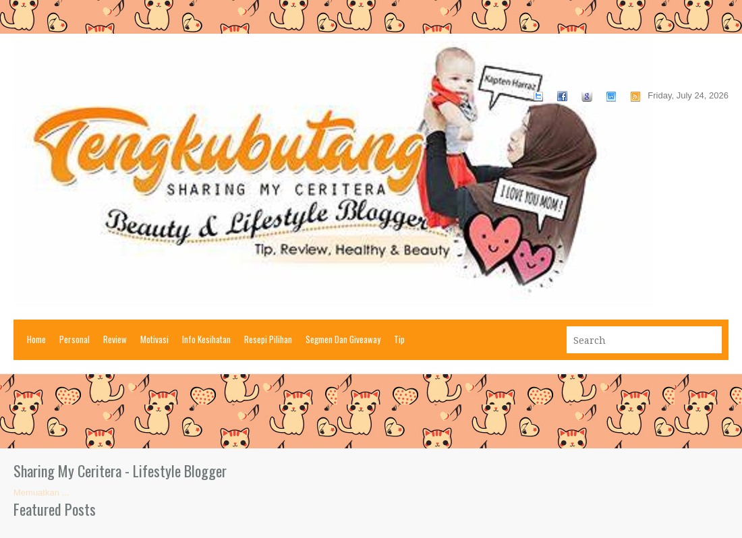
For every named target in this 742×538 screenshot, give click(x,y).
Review (115, 339)
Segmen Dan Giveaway (343, 339)
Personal (74, 339)
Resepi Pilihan (268, 339)
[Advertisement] (371, 411)
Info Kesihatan (206, 339)
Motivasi (154, 339)
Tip (399, 339)
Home (36, 339)
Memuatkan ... (41, 492)
